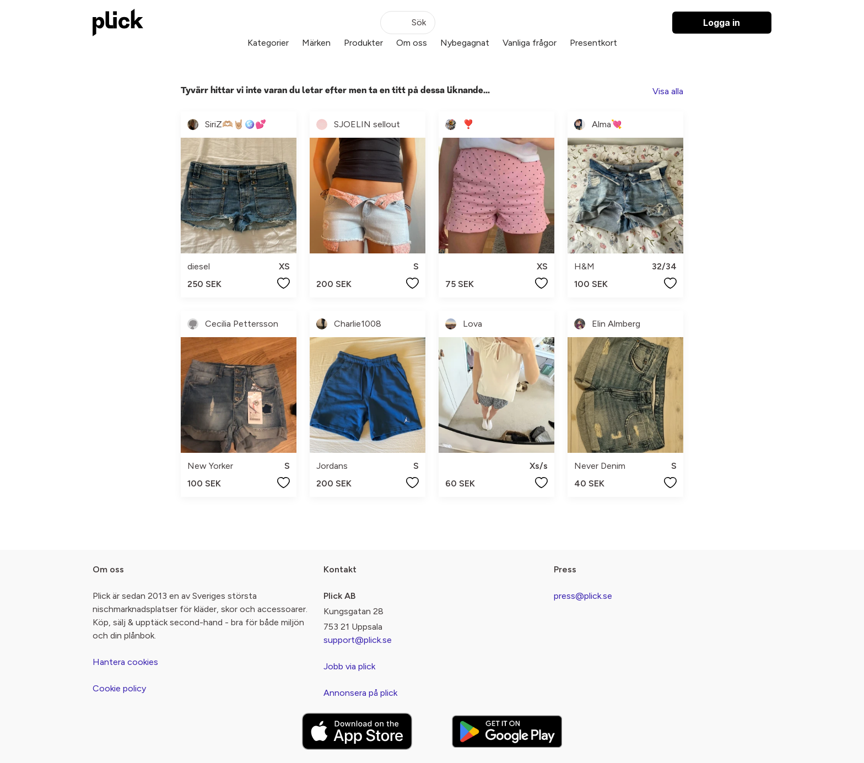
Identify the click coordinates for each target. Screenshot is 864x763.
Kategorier (268, 42)
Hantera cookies (125, 662)
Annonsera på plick (360, 693)
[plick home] (118, 22)
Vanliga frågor (530, 42)
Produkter (363, 42)
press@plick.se (583, 596)
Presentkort (593, 42)
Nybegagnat (464, 42)
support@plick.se (357, 640)
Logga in (721, 22)
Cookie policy (119, 688)
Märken (316, 42)
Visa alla (667, 91)
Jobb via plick (349, 666)
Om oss (411, 42)
